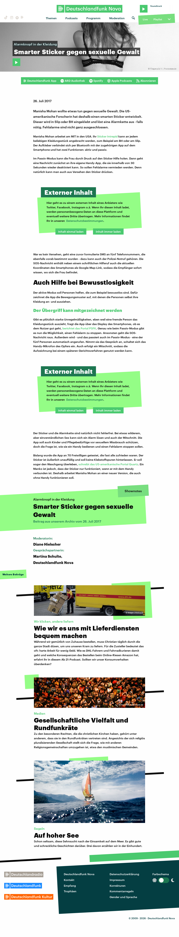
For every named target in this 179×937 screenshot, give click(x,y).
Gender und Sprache (123, 897)
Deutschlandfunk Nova (79, 874)
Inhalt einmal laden (71, 231)
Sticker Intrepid (107, 136)
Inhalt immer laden (108, 231)
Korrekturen (118, 885)
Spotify (96, 80)
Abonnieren (146, 80)
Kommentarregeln (122, 891)
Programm (93, 18)
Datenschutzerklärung (124, 874)
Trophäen (70, 891)
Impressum (117, 879)
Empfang (70, 885)
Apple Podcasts (119, 80)
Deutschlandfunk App (39, 80)
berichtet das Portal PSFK (79, 328)
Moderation (117, 18)
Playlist (157, 19)
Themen (51, 18)
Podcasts (71, 18)
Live (145, 19)
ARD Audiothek (72, 80)
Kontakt (69, 879)
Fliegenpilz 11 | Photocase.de (163, 68)
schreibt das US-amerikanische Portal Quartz (108, 464)
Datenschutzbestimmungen (84, 220)
